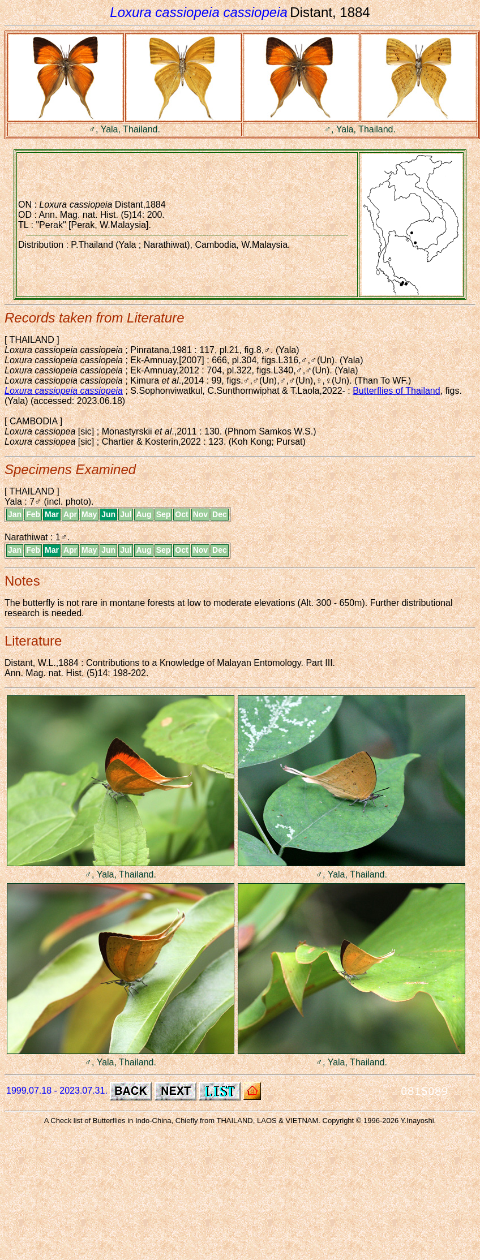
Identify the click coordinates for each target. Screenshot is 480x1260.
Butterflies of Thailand (396, 390)
